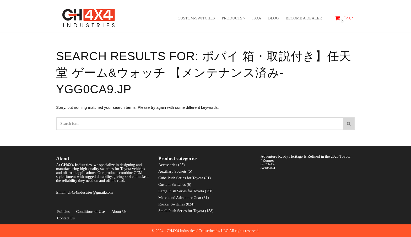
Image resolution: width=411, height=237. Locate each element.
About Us (119, 215)
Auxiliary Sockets (172, 175)
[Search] (327, 18)
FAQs (256, 18)
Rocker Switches (171, 208)
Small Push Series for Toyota (181, 215)
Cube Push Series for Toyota (180, 182)
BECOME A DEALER (304, 18)
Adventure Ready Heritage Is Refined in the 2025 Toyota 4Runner (305, 162)
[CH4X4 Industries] (89, 18)
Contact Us (66, 222)
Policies (63, 215)
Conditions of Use (90, 215)
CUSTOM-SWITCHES (196, 18)
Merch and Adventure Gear (179, 201)
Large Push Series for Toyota (181, 195)
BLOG (273, 18)
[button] (244, 18)
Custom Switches (172, 188)
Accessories (167, 169)
